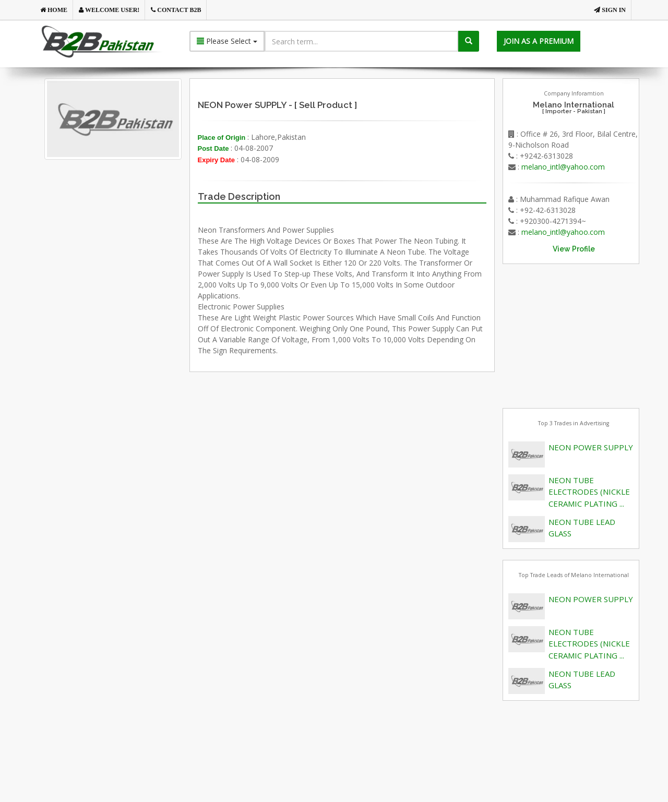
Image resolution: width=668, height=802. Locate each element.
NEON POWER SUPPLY (590, 447)
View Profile (574, 249)
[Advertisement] (130, 279)
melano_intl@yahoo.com (563, 167)
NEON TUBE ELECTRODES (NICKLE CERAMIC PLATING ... (589, 492)
